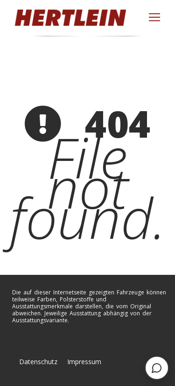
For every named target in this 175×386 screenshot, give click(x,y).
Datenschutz (38, 361)
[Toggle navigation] (154, 17)
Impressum (84, 361)
